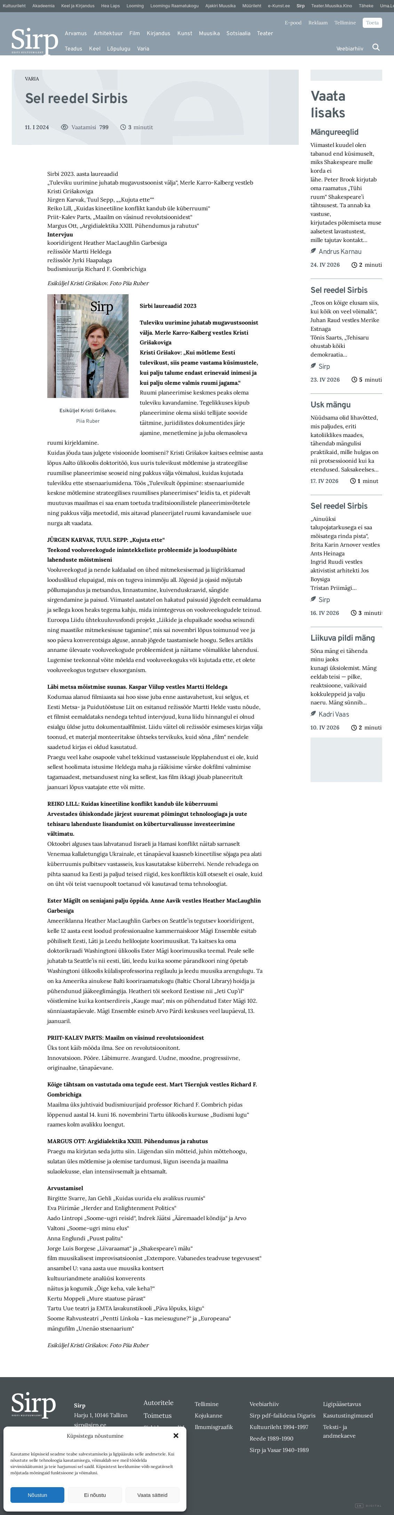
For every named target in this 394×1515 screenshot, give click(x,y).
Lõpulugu (118, 49)
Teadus (73, 49)
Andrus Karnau (340, 252)
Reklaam (318, 22)
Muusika (209, 33)
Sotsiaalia (238, 33)
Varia (143, 49)
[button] (175, 1435)
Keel (94, 49)
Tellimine (345, 22)
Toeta (372, 22)
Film (134, 33)
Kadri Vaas (334, 714)
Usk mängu (331, 405)
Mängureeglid (335, 133)
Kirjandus (158, 33)
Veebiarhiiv (349, 49)
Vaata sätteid (152, 1495)
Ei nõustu (95, 1495)
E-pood (293, 22)
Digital (368, 1506)
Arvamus (76, 33)
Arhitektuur (108, 33)
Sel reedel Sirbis (339, 291)
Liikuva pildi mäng (343, 639)
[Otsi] (376, 47)
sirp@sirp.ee (90, 1424)
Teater (265, 33)
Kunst (184, 33)
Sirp (324, 367)
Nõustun (37, 1495)
